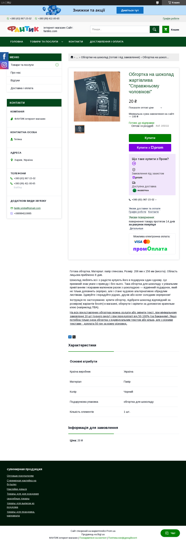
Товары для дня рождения (23, 493)
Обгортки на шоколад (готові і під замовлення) (110, 57)
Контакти (76, 41)
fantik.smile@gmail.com (27, 208)
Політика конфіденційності (122, 538)
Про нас (16, 72)
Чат (170, 533)
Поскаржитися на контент (92, 538)
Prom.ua (110, 531)
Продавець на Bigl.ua (93, 534)
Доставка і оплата (22, 88)
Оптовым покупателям (20, 475)
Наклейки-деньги (17, 489)
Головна (16, 41)
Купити (150, 138)
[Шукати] (154, 29)
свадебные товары (18, 498)
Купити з (150, 147)
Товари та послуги (44, 41)
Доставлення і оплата (106, 41)
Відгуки (15, 80)
